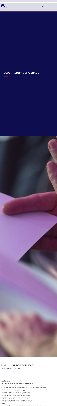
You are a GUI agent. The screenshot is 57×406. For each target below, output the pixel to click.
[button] (42, 6)
